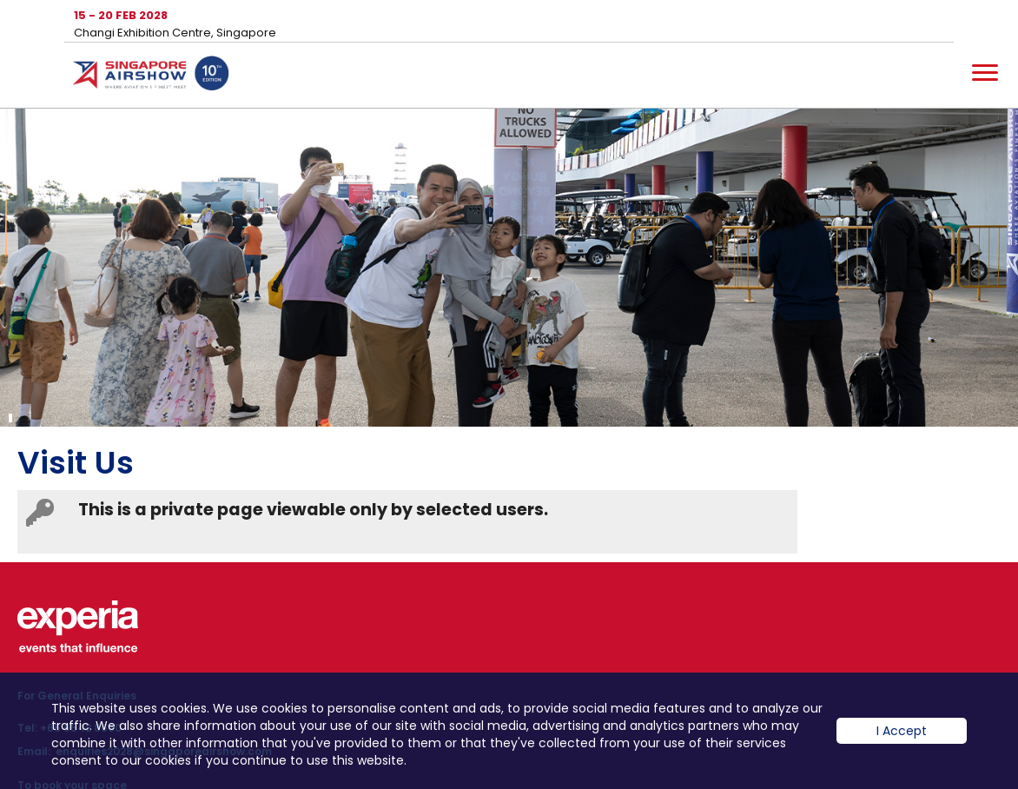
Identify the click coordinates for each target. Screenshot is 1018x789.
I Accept (901, 744)
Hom (151, 76)
